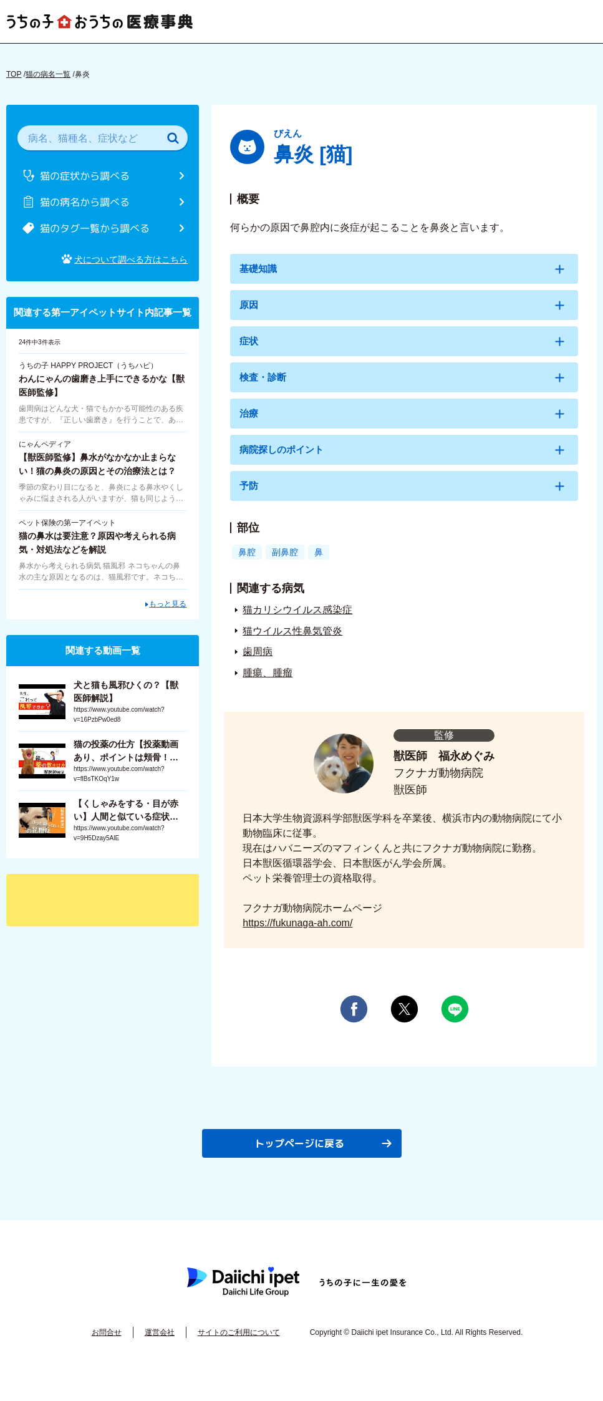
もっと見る (167, 596)
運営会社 (160, 1351)
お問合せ (107, 1351)
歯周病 (258, 671)
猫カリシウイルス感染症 (297, 628)
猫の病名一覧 (48, 74)
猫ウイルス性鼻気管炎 (292, 649)
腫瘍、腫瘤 (267, 691)
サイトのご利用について (239, 1351)
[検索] (172, 138)
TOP (13, 74)
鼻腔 (247, 570)
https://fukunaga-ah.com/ (297, 941)
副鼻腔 (287, 570)
